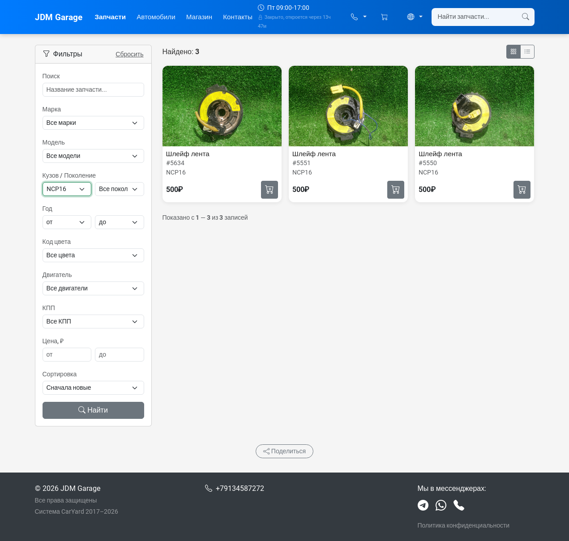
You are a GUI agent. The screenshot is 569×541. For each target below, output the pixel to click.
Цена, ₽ (53, 341)
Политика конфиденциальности (464, 525)
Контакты (237, 17)
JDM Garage (58, 17)
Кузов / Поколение (69, 175)
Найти (93, 410)
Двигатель (57, 274)
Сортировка (60, 374)
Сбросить (129, 54)
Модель (54, 142)
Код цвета (57, 241)
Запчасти (110, 17)
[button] (359, 17)
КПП (49, 307)
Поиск (51, 76)
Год (47, 208)
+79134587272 (240, 488)
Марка (52, 109)
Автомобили (156, 17)
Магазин (199, 17)
